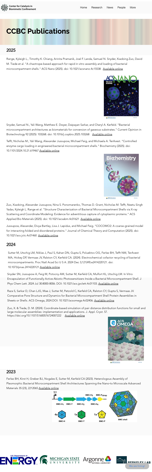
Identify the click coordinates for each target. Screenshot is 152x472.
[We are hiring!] (137, 466)
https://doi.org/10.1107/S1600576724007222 (34, 315)
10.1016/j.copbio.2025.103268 (71, 134)
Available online (113, 68)
